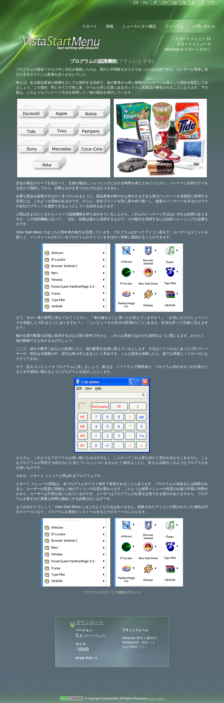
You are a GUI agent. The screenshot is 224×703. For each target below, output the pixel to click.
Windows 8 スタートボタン (188, 49)
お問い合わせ (204, 26)
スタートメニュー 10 (193, 39)
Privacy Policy (155, 698)
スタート (89, 26)
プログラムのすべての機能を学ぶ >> (112, 592)
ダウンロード (90, 622)
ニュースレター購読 (139, 26)
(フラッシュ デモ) (135, 61)
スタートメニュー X (194, 44)
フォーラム (174, 26)
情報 (109, 26)
